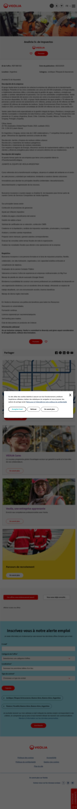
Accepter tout (17, 409)
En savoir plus (49, 409)
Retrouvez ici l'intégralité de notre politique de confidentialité (46, 402)
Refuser (34, 409)
